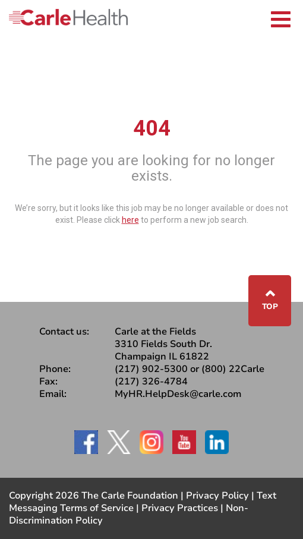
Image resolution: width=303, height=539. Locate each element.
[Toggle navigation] (280, 17)
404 (152, 128)
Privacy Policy (217, 495)
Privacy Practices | (183, 508)
